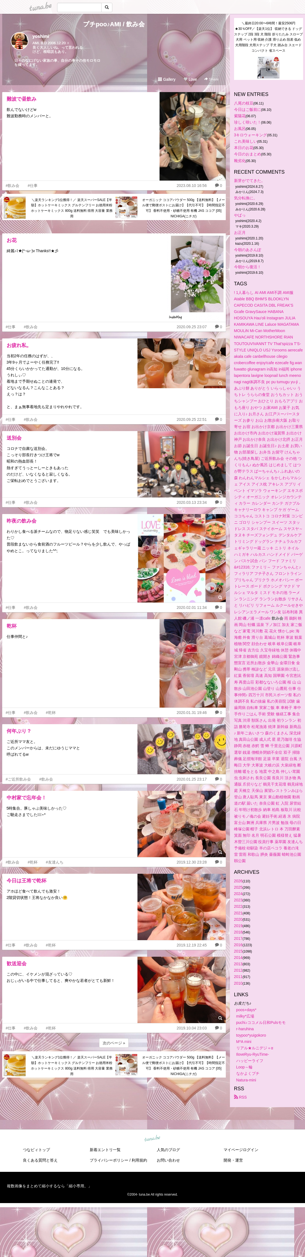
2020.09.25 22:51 (192, 419)
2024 (238, 893)
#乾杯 (51, 712)
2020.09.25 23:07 (192, 327)
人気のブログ (168, 1150)
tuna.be (152, 1138)
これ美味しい (245, 141)
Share (211, 79)
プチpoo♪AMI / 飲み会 (114, 24)
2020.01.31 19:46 (192, 712)
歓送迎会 (16, 963)
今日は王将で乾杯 (26, 880)
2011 (238, 976)
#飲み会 (13, 185)
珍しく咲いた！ (247, 122)
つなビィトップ (36, 1150)
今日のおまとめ (247, 154)
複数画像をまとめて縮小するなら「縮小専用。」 (49, 1186)
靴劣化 (240, 160)
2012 (238, 970)
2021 (238, 913)
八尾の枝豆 (243, 103)
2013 (238, 964)
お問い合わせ (168, 1160)
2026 (238, 881)
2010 (238, 983)
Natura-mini (246, 1080)
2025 (238, 887)
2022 (238, 906)
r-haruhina (245, 1029)
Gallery (166, 79)
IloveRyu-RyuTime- (252, 1054)
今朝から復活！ (247, 267)
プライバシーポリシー (109, 1160)
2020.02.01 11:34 (192, 607)
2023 (238, 900)
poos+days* (246, 1010)
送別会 (14, 438)
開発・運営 (233, 1160)
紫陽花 (240, 116)
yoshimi (41, 36)
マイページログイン (241, 1150)
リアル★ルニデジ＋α (254, 1048)
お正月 (240, 232)
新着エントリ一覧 (105, 1150)
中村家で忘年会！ (26, 797)
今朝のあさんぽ (247, 249)
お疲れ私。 (19, 345)
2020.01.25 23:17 (192, 779)
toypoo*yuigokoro (251, 1035)
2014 (238, 957)
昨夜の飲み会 (21, 521)
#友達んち (54, 862)
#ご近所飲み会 (18, 779)
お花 (12, 240)
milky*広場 (245, 1016)
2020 (238, 919)
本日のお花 (243, 147)
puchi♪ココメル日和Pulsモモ (261, 1022)
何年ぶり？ (19, 731)
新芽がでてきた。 (249, 180)
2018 (238, 932)
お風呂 (240, 128)
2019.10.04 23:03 (192, 1028)
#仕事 (33, 185)
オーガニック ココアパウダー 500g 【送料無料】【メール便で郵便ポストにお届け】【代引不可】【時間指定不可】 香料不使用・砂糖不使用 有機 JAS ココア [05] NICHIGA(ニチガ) (183, 208)
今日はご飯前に (247, 109)
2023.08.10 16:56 (192, 185)
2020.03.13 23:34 (192, 502)
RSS (240, 1097)
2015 (238, 951)
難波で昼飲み (21, 99)
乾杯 (12, 626)
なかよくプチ (247, 1073)
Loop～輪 (244, 1067)
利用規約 (139, 1160)
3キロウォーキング (250, 135)
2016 (238, 945)
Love (190, 79)
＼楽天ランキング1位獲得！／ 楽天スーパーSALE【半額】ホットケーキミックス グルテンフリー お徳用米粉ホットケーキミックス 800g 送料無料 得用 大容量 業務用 (71, 208)
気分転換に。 (245, 198)
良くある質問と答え (40, 1160)
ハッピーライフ (249, 1060)
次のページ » (114, 1043)
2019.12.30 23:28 (192, 862)
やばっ (240, 215)
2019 (238, 926)
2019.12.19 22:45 (192, 945)
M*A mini (243, 1041)
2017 (238, 938)
